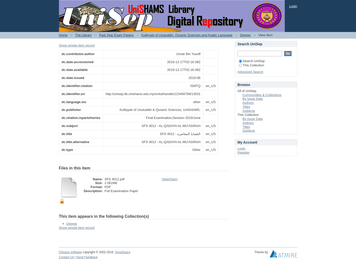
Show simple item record (77, 45)
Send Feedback (87, 257)
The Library (83, 35)
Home (63, 35)
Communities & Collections (262, 95)
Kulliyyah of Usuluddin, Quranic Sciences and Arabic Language (187, 35)
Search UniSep (252, 61)
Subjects (249, 111)
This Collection (251, 65)
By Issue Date (253, 99)
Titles (246, 107)
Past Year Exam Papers (116, 35)
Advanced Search (250, 72)
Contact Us (66, 257)
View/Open (170, 179)
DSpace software (70, 252)
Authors (248, 103)
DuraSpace (122, 252)
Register (244, 152)
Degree (245, 35)
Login (293, 6)
